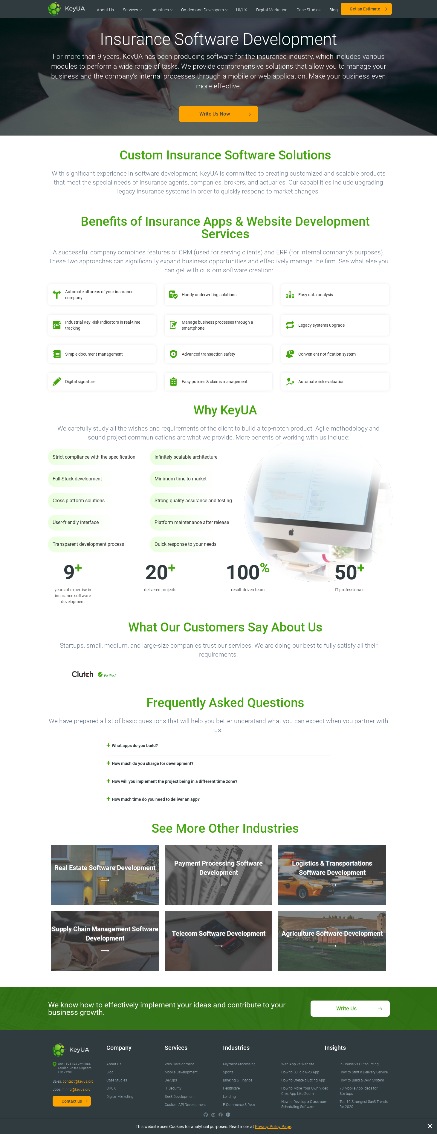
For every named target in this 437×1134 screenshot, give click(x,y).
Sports (228, 1072)
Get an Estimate (365, 9)
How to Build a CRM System (362, 1080)
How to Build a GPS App (300, 1072)
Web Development (179, 1064)
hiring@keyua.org (76, 1089)
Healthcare (231, 1088)
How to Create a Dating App (303, 1080)
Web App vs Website (297, 1064)
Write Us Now (214, 114)
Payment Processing (239, 1064)
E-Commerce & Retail (239, 1105)
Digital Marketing (272, 9)
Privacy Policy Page (273, 1126)
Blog (333, 9)
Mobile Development (181, 1072)
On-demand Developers (202, 9)
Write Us (346, 1008)
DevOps (171, 1080)
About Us (105, 9)
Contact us (72, 1101)
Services (130, 9)
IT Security (173, 1088)
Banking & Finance (237, 1080)
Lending (229, 1097)
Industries (159, 9)
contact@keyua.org (78, 1081)
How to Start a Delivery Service (364, 1072)
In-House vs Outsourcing (359, 1064)
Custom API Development (185, 1105)
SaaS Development (180, 1097)
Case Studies (308, 9)
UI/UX (241, 9)
